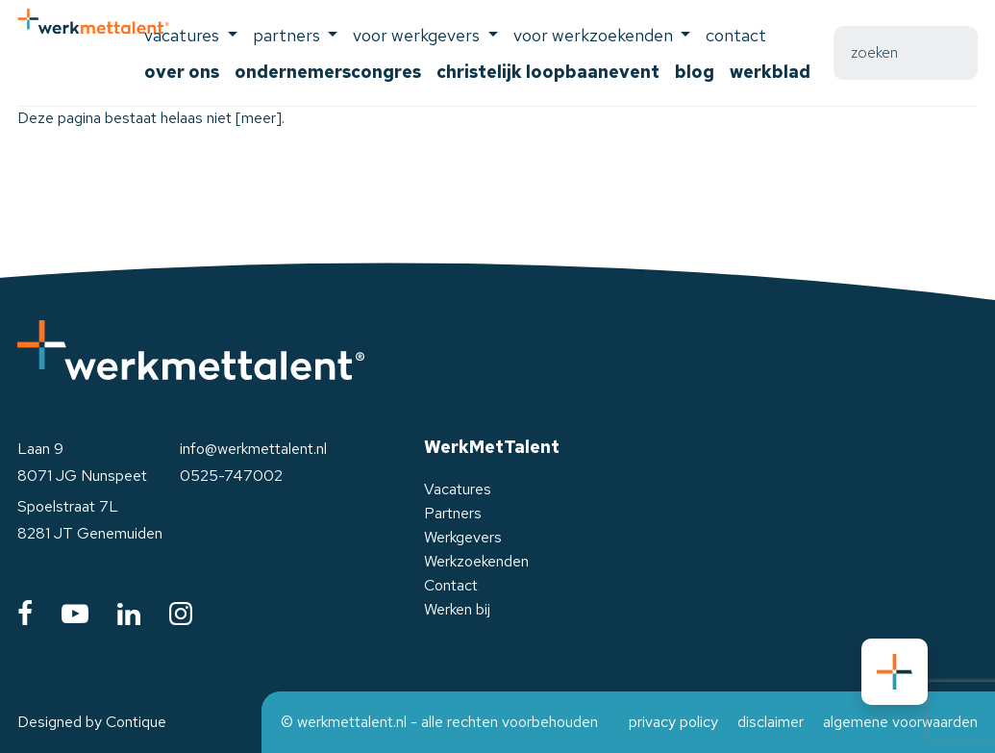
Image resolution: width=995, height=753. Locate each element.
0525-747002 (231, 475)
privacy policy (673, 722)
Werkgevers (463, 537)
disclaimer (770, 722)
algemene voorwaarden (900, 722)
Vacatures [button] (183, 35)
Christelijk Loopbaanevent (547, 72)
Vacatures (457, 489)
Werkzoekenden (476, 561)
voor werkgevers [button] (418, 35)
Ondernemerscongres (328, 72)
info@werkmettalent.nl (253, 449)
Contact (736, 35)
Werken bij (457, 609)
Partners (453, 513)
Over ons (181, 72)
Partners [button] (288, 35)
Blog (694, 72)
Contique (136, 722)
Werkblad (770, 72)
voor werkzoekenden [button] (595, 35)
